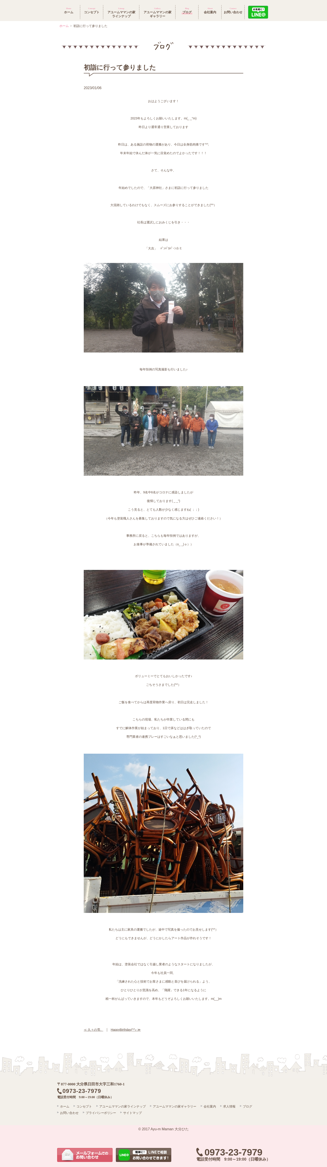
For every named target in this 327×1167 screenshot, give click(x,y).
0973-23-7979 (233, 1152)
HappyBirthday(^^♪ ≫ (126, 1029)
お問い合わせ (69, 1112)
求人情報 (235, 1106)
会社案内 (214, 1106)
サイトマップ (135, 1112)
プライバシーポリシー (102, 1112)
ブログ (254, 1106)
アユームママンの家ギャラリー (178, 1106)
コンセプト (85, 1106)
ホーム (64, 26)
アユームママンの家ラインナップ (124, 1106)
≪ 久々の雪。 (93, 1029)
